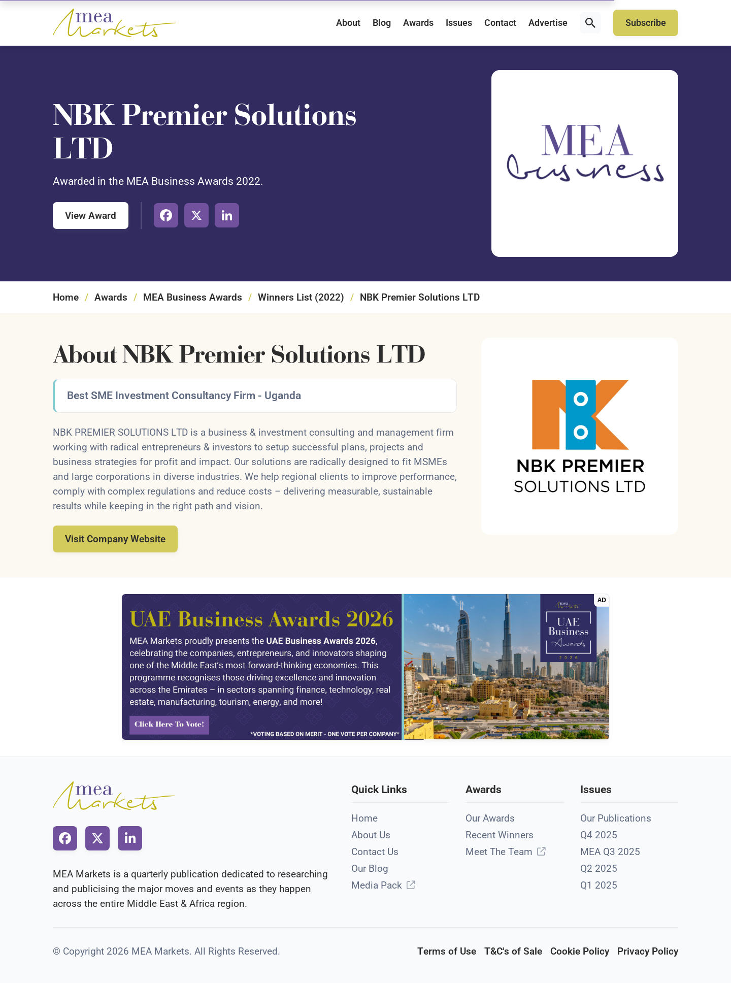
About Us (370, 835)
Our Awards (490, 818)
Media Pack (376, 885)
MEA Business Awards (192, 297)
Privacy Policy (647, 951)
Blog (382, 22)
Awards (418, 22)
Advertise (548, 22)
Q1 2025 (598, 885)
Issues (459, 22)
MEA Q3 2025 (610, 852)
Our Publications (615, 818)
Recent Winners (500, 835)
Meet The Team (499, 852)
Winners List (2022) (301, 297)
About (348, 22)
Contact (500, 22)
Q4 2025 (598, 835)
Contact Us (374, 852)
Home (66, 297)
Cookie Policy (579, 951)
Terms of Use (446, 951)
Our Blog (369, 868)
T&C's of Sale (513, 951)
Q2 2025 (598, 868)
